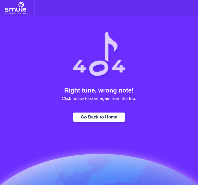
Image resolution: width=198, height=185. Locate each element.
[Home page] (16, 8)
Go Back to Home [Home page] (99, 117)
